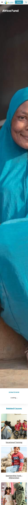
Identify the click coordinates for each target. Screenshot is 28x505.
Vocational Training (14, 442)
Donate (19, 2)
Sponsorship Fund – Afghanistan (14, 476)
